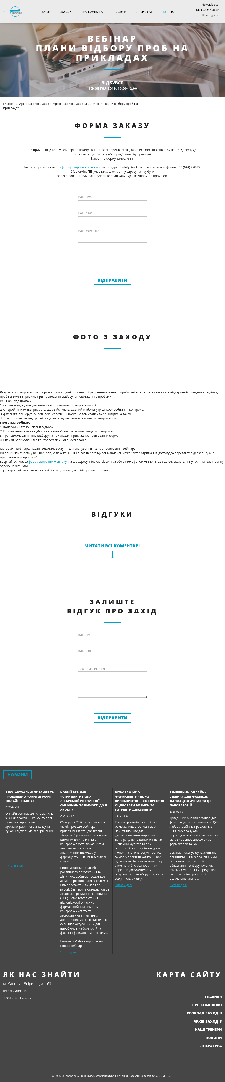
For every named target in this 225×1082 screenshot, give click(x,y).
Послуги (120, 12)
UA (172, 12)
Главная (213, 996)
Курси (46, 12)
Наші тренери (208, 1029)
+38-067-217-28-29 (207, 10)
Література (144, 12)
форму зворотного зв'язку (81, 167)
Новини (214, 1037)
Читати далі (14, 865)
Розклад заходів (204, 1013)
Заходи (65, 12)
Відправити (113, 280)
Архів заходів (208, 1021)
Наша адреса (210, 15)
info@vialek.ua (210, 4)
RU (165, 12)
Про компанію (92, 12)
